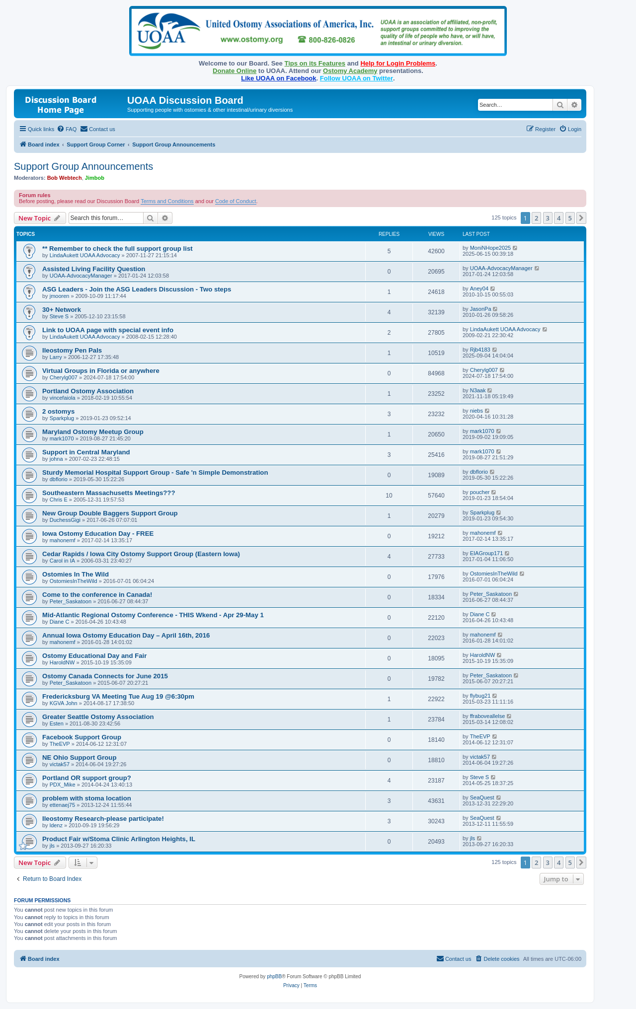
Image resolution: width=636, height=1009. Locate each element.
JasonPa (480, 309)
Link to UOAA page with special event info (107, 330)
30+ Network (61, 309)
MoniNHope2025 (490, 248)
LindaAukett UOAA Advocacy (85, 255)
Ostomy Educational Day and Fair (94, 655)
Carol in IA (62, 561)
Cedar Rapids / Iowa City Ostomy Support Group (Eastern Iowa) (141, 554)
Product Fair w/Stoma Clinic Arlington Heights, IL (118, 839)
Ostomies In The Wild (75, 574)
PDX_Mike (63, 785)
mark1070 (62, 438)
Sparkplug (62, 418)
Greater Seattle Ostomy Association (98, 717)
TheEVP (60, 744)
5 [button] (570, 218)
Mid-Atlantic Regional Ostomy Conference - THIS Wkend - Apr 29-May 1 (153, 615)
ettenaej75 (62, 805)
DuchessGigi (65, 520)
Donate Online (234, 70)
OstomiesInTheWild (73, 581)
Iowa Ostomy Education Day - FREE (98, 533)
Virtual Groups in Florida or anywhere (100, 370)
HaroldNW (62, 662)
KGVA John (64, 703)
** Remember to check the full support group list (117, 248)
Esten (57, 723)
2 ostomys (58, 411)
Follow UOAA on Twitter (356, 78)
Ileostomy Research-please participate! (103, 818)
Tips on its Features (314, 63)
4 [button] (558, 218)
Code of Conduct (235, 201)
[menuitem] (67, 129)
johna (56, 459)
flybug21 (480, 696)
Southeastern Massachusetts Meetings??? (108, 493)
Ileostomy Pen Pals (72, 350)
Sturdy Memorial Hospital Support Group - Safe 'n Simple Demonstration (155, 472)
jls (52, 846)
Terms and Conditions (167, 201)
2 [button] (536, 218)
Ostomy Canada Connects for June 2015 (105, 676)
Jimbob (94, 178)
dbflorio (59, 479)
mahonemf (63, 540)
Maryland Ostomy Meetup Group (93, 431)
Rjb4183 (480, 350)
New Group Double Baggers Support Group (110, 513)
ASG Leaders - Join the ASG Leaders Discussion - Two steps (136, 289)
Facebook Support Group (81, 737)
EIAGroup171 (486, 553)
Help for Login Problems (397, 63)
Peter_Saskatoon (70, 601)
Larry (56, 357)
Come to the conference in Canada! (97, 594)
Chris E (59, 500)
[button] (581, 218)
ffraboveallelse (487, 716)
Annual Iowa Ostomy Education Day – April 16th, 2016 (126, 635)
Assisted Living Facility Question (93, 269)
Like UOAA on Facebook (278, 78)
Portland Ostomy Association (88, 391)
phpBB (274, 976)
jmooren (60, 296)
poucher (480, 492)
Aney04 (479, 288)
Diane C (60, 622)
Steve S (59, 316)
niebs (476, 411)
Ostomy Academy (350, 70)
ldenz (56, 825)
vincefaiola (63, 398)
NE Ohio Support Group (79, 757)
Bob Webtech (64, 178)
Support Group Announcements (83, 166)
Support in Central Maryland (86, 452)
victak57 (60, 764)
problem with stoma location (86, 798)
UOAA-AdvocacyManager (81, 276)
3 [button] (548, 218)
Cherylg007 (64, 377)
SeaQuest (482, 797)
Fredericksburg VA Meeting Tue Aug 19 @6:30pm (118, 696)
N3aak (478, 390)
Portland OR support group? (86, 778)
